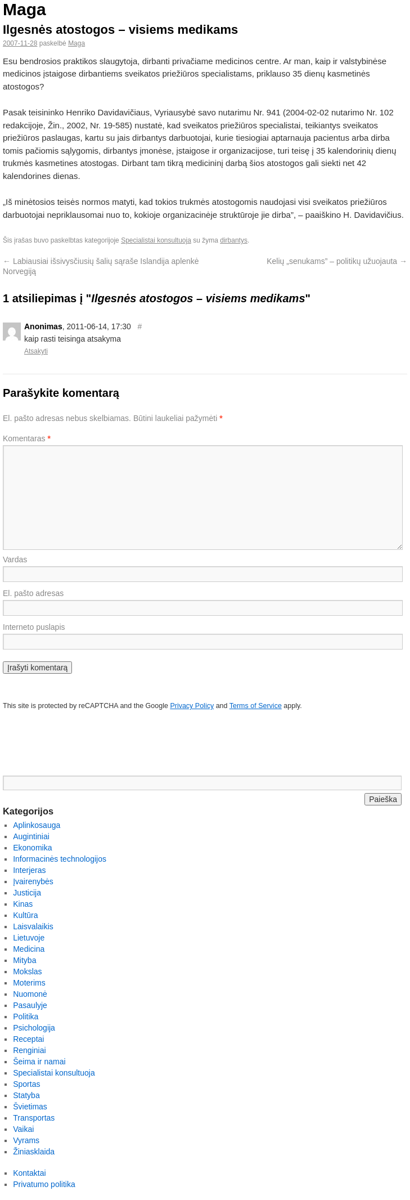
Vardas (15, 559)
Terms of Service (255, 706)
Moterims (29, 982)
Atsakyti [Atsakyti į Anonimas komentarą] (36, 351)
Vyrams (26, 1140)
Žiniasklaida (34, 1151)
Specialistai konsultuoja (156, 240)
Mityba (24, 960)
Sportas (26, 1084)
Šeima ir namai (39, 1061)
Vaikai (23, 1129)
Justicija (27, 892)
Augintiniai (31, 836)
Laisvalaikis (33, 926)
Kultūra (25, 915)
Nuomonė (30, 993)
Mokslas (27, 971)
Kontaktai (29, 1172)
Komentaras (27, 438)
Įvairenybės (33, 881)
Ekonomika (32, 847)
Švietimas (30, 1106)
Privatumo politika (44, 1184)
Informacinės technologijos (59, 858)
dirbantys (233, 240)
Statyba (26, 1095)
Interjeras (29, 870)
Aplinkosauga (36, 825)
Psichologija (34, 1027)
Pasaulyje (30, 1005)
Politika (25, 1016)
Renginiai (29, 1050)
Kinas (23, 903)
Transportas (34, 1117)
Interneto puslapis (34, 627)
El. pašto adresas (33, 593)
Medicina (28, 948)
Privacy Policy (192, 706)
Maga (24, 9)
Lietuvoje (28, 937)
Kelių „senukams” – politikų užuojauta (337, 261)
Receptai (28, 1039)
